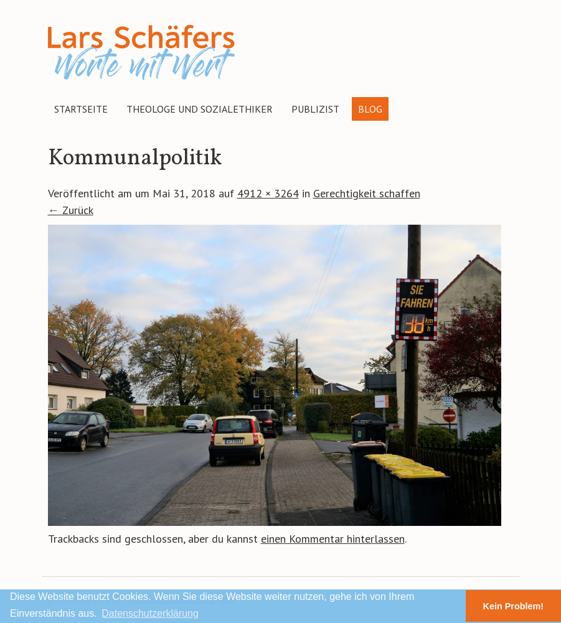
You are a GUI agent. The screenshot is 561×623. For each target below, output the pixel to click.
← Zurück (70, 210)
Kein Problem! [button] (513, 606)
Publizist (315, 109)
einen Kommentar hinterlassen (333, 539)
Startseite (81, 109)
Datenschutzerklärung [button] (150, 613)
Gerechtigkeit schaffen (366, 193)
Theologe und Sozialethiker (199, 109)
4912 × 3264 (268, 193)
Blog (370, 109)
